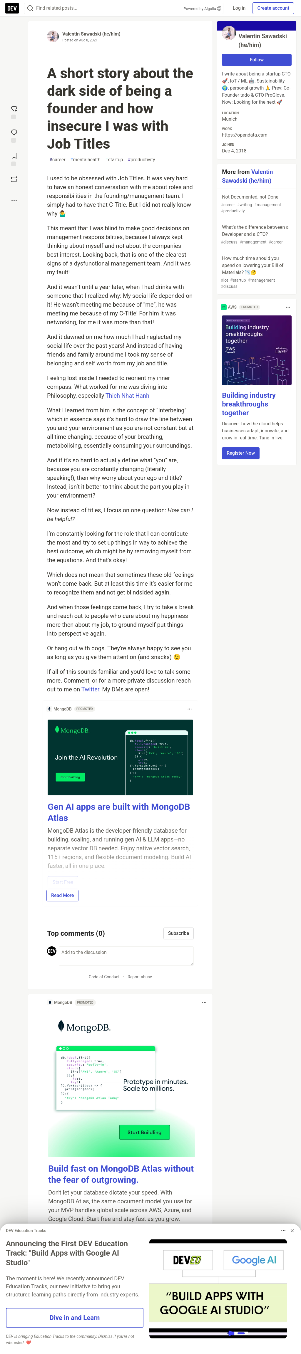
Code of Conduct (104, 977)
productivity (141, 159)
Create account (273, 8)
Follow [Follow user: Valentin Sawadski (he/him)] (257, 60)
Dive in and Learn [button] (75, 1317)
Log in (239, 8)
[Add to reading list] (14, 158)
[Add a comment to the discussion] (126, 956)
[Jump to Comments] (14, 135)
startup (114, 159)
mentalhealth (85, 159)
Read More (62, 895)
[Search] (30, 8)
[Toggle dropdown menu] (189, 709)
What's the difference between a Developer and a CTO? (256, 234)
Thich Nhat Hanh (127, 395)
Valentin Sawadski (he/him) (91, 34)
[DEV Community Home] (12, 8)
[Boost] (14, 179)
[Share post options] (14, 200)
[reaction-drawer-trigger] (14, 112)
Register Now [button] (241, 453)
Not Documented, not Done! (256, 204)
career (57, 159)
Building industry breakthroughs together (249, 404)
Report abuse (140, 977)
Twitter (90, 689)
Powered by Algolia (202, 8)
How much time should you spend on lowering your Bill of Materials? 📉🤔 (256, 273)
